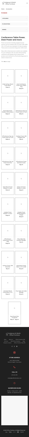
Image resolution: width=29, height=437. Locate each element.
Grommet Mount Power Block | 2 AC (8, 291)
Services (6, 341)
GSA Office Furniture (15, 341)
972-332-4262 (14, 374)
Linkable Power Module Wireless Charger (21, 213)
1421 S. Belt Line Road (14, 360)
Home (2, 9)
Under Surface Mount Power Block (7, 84)
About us (11, 339)
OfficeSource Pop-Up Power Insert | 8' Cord (7, 137)
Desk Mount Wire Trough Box (14, 317)
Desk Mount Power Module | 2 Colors (8, 187)
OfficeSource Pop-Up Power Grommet (7, 162)
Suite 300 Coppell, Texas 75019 (14, 362)
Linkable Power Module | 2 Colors (7, 213)
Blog (24, 341)
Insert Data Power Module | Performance (7, 111)
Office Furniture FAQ (20, 339)
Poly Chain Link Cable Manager (21, 291)
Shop (5, 339)
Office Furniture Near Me (19, 342)
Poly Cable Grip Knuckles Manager (21, 239)
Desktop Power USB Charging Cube (21, 137)
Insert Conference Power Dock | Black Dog (21, 85)
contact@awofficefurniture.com (14, 378)
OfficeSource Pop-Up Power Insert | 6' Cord (21, 111)
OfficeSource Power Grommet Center (21, 162)
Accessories (9, 9)
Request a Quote (7, 342)
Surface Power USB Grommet (8, 266)
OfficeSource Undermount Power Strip (8, 240)
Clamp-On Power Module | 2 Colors (21, 187)
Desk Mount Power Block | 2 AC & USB (21, 266)
